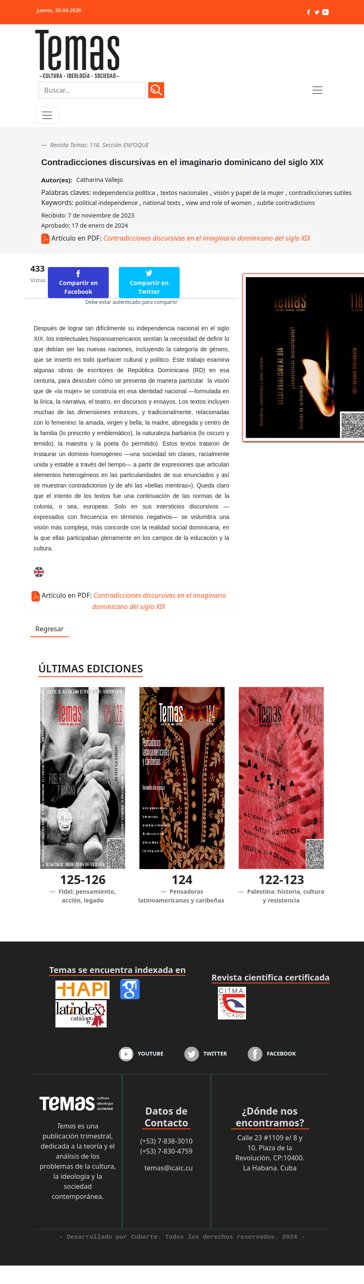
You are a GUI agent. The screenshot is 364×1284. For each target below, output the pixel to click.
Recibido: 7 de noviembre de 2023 (87, 215)
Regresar (49, 628)
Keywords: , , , (178, 202)
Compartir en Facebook (78, 287)
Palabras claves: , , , (196, 192)
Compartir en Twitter (149, 287)
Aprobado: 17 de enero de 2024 (84, 225)
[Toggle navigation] (47, 115)
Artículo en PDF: (76, 238)
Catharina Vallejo (99, 180)
